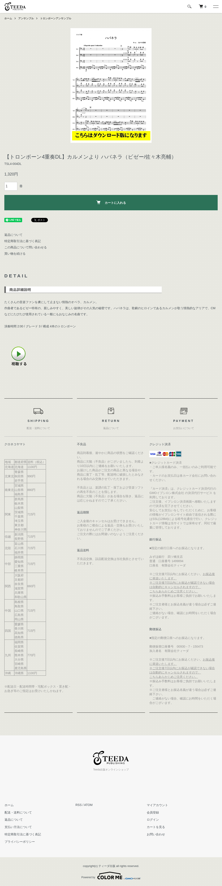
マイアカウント (157, 805)
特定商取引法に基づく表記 (22, 241)
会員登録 (153, 812)
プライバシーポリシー (19, 841)
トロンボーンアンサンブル (55, 18)
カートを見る (156, 827)
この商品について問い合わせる (25, 247)
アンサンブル (26, 18)
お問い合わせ (156, 834)
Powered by (110, 876)
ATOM (88, 805)
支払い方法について (18, 827)
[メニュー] (215, 6)
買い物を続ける (15, 253)
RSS (78, 805)
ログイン (153, 819)
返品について (13, 234)
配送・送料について (18, 812)
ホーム (8, 18)
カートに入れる (111, 202)
